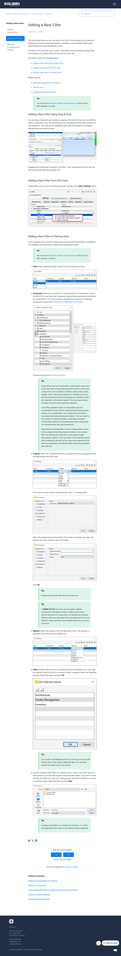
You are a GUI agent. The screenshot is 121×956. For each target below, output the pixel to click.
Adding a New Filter (14, 38)
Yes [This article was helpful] (56, 855)
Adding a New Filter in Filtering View (47, 72)
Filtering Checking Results (39, 899)
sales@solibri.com (15, 944)
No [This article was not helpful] (68, 855)
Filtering (48, 14)
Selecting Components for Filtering (13, 47)
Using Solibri (37, 14)
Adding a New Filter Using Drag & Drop (48, 63)
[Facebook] (29, 841)
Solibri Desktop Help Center (17, 14)
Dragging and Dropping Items (44, 92)
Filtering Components (12, 31)
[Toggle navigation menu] (114, 4)
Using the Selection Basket (39, 895)
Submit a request (71, 867)
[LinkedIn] (36, 841)
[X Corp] (33, 841)
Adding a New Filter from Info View (46, 68)
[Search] (97, 14)
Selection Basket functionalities (62, 103)
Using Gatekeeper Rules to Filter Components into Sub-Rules (53, 890)
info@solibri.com (14, 941)
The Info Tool (38, 87)
